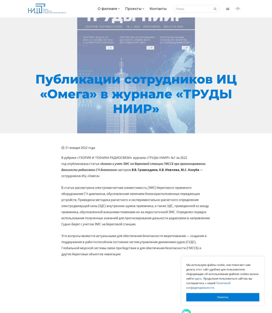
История (36, 305)
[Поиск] (192, 9)
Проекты (90, 293)
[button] (119, 9)
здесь (198, 278)
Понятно (222, 297)
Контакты (158, 9)
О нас (34, 300)
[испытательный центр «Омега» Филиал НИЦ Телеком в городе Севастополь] (48, 9)
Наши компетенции (96, 300)
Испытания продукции (98, 305)
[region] (222, 280)
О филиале (39, 293)
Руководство (39, 309)
